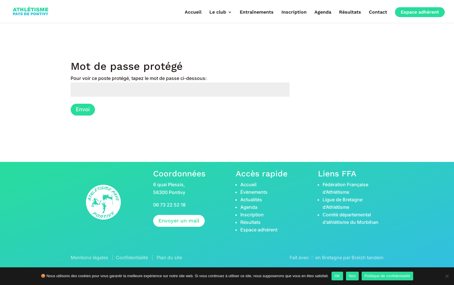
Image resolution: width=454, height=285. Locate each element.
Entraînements (257, 12)
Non (352, 276)
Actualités (251, 199)
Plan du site (169, 257)
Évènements (254, 192)
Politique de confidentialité (387, 276)
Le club (217, 12)
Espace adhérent (420, 12)
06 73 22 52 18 (169, 205)
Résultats (350, 12)
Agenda (322, 12)
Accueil (193, 12)
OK (337, 276)
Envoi (83, 109)
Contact (378, 12)
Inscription (294, 12)
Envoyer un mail (178, 221)
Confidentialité (132, 257)
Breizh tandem (367, 257)
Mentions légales (89, 257)
